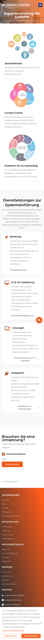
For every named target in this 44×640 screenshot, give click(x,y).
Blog (4, 504)
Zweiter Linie (7, 576)
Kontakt (5, 508)
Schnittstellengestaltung (23, 315)
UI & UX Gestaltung (22, 282)
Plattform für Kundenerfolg (21, 165)
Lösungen (18, 327)
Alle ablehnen (11, 636)
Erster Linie (6, 572)
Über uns (5, 500)
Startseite (8, 21)
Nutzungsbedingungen (11, 516)
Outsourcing (7, 535)
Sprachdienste (13, 63)
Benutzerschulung (9, 584)
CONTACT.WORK (16, 5)
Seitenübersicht (11, 481)
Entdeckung (7, 527)
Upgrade (5, 580)
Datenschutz (7, 512)
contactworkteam (16, 454)
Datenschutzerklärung (13, 630)
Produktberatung (18, 270)
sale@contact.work (13, 600)
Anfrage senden (12, 464)
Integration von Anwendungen (29, 407)
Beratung (15, 236)
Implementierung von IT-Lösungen (26, 359)
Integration (17, 372)
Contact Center (14, 112)
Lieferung (6, 531)
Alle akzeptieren (31, 636)
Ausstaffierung (8, 539)
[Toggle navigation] (40, 5)
